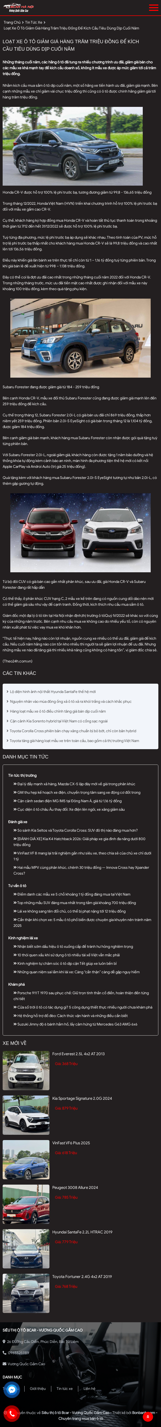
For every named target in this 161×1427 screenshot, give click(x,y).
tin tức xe (33, 22)
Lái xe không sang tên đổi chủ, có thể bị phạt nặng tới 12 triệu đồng (69, 911)
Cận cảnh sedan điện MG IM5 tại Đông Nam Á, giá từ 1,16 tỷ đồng (67, 801)
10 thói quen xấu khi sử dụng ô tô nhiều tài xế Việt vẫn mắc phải (66, 955)
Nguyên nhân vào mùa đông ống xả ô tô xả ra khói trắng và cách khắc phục (69, 701)
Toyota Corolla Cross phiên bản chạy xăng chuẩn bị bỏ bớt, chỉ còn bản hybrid (71, 731)
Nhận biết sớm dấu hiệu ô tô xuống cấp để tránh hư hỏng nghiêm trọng (73, 946)
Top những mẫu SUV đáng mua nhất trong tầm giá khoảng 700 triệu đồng (74, 903)
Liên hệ (89, 1388)
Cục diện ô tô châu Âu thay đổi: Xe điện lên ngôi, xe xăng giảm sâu (69, 809)
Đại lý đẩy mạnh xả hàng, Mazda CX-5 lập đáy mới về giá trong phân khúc (74, 784)
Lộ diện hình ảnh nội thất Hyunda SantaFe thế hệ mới (51, 692)
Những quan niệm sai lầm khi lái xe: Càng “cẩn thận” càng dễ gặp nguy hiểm (76, 972)
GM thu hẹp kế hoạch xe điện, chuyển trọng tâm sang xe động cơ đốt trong (76, 792)
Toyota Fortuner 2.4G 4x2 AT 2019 (82, 1276)
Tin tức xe (65, 1388)
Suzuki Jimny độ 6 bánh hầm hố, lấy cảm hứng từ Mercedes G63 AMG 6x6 (75, 1024)
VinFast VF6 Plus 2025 (71, 1143)
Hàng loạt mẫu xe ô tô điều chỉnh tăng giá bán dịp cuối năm (56, 711)
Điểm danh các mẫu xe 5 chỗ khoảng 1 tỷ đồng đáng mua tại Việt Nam (71, 894)
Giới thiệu (38, 1388)
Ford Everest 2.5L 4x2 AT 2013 (78, 1053)
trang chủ (12, 22)
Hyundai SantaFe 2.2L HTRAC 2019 (82, 1232)
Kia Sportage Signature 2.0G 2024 (82, 1098)
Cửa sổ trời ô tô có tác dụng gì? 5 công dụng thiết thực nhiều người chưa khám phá (82, 1007)
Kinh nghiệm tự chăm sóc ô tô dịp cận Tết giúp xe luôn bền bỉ (65, 963)
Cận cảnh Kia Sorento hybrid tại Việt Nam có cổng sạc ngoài (57, 721)
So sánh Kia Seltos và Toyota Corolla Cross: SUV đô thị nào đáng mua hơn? (75, 830)
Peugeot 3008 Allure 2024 (75, 1187)
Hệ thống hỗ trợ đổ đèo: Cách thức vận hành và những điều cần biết (70, 1016)
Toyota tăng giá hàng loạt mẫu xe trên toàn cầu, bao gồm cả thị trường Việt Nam (73, 741)
